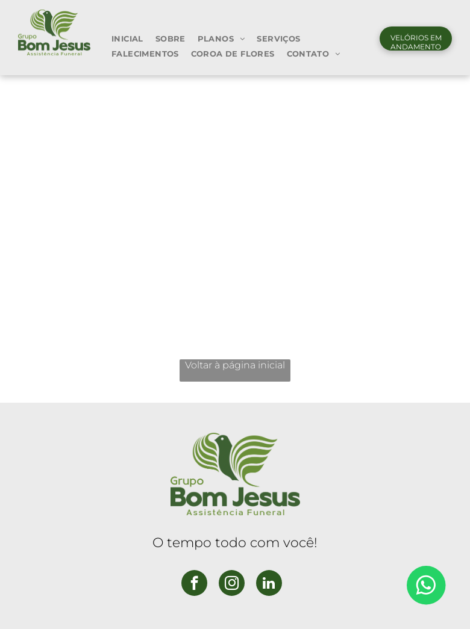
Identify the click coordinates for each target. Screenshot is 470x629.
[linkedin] (269, 584)
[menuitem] (127, 38)
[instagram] (232, 584)
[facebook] (194, 584)
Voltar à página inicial (235, 365)
